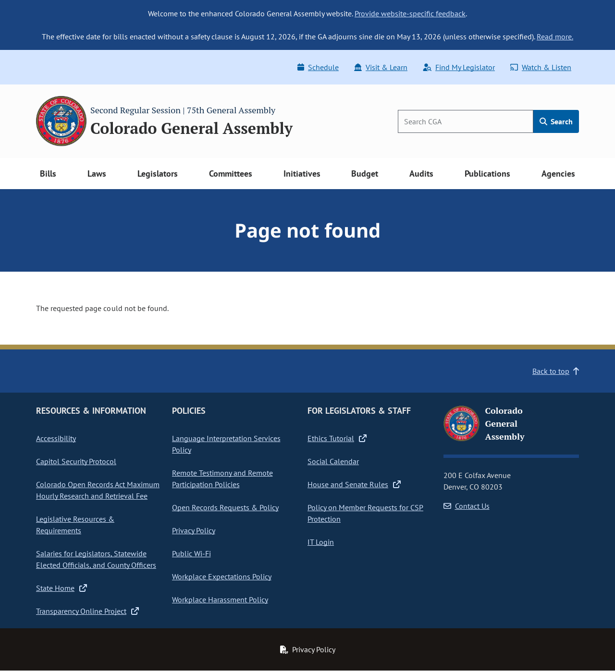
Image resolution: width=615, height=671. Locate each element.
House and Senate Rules (354, 484)
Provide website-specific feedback (410, 13)
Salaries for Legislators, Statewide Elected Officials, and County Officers (96, 559)
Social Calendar (333, 461)
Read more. (555, 36)
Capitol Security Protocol (76, 461)
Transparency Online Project (87, 611)
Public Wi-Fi (191, 553)
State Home (61, 588)
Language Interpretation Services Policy (226, 444)
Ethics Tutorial (337, 438)
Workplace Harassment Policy (220, 599)
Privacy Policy (193, 530)
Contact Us (466, 506)
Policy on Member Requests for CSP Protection (365, 513)
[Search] (465, 121)
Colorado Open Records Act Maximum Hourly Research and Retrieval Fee (98, 490)
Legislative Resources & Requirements (75, 524)
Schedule (318, 67)
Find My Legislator (459, 67)
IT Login (321, 542)
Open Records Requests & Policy (225, 507)
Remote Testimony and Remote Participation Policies (222, 478)
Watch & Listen (540, 67)
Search (556, 121)
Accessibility (56, 438)
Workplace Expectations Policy (221, 576)
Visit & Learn (380, 67)
